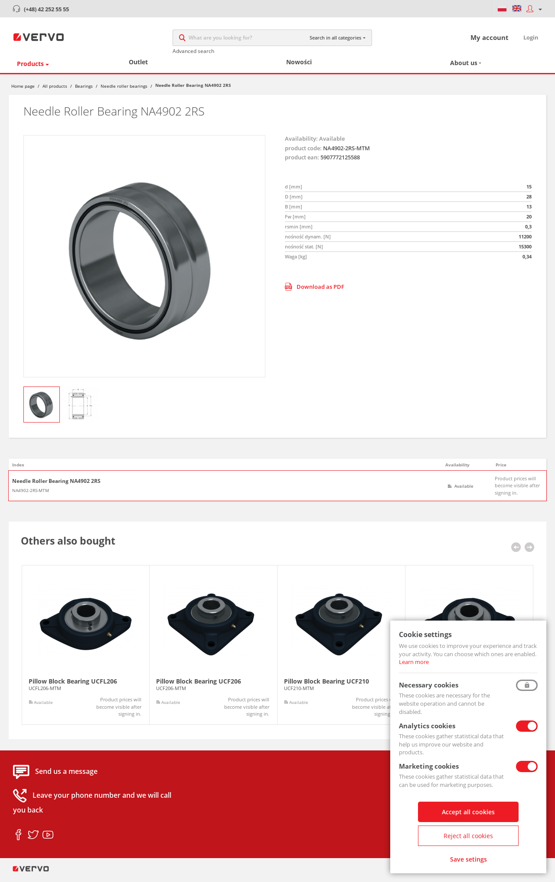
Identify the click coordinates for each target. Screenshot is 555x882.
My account (489, 39)
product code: (303, 152)
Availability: (301, 143)
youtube (47, 839)
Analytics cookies (427, 725)
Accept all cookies (468, 812)
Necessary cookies (428, 684)
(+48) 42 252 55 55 (46, 9)
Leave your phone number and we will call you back (92, 807)
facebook (18, 839)
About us (463, 67)
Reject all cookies (468, 836)
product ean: (302, 161)
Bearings (84, 90)
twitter (33, 839)
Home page (23, 90)
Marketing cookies (429, 766)
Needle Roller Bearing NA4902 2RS (56, 485)
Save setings (468, 859)
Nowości (299, 67)
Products (30, 68)
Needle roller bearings (124, 90)
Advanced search (193, 53)
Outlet (138, 67)
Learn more (414, 662)
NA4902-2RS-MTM (30, 495)
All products (54, 90)
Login (531, 39)
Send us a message (66, 776)
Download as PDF (314, 291)
